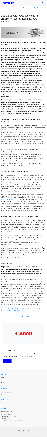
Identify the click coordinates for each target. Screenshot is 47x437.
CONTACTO (4, 408)
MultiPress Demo (5, 403)
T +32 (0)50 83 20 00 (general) (8, 416)
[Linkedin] (23, 431)
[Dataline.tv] (19, 431)
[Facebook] (28, 431)
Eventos (3, 382)
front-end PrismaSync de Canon (11, 199)
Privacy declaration (32, 434)
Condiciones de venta (6, 392)
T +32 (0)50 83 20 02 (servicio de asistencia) (12, 420)
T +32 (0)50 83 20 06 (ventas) (8, 418)
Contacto (3, 380)
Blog (2, 377)
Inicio (2, 8)
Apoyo (3, 394)
